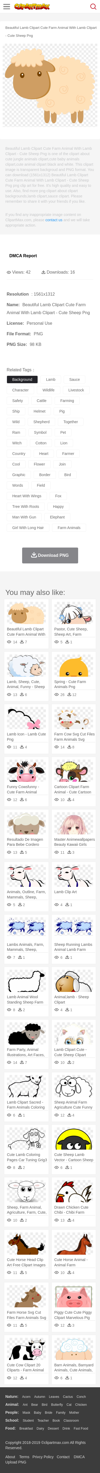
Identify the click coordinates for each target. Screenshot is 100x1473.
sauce (74, 379)
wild (15, 422)
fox (58, 496)
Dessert (53, 1428)
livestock (76, 390)
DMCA (79, 1457)
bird (67, 475)
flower (39, 464)
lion (63, 443)
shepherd (41, 422)
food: (10, 1428)
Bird (44, 1405)
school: (12, 1420)
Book (56, 1420)
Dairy (40, 1428)
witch (17, 443)
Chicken (81, 1405)
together (70, 422)
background (22, 379)
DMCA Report (23, 256)
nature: (11, 1396)
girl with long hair (28, 528)
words (17, 485)
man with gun (24, 517)
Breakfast (26, 1428)
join (62, 464)
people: (12, 1412)
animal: (12, 1404)
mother (74, 1413)
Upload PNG (15, 1462)
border (44, 475)
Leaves (54, 1397)
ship (16, 411)
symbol (40, 432)
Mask (26, 1413)
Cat (69, 1405)
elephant (57, 517)
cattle (42, 401)
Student (28, 1420)
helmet (39, 411)
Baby (37, 1413)
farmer (68, 453)
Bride (48, 1413)
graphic (18, 475)
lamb (50, 379)
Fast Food (81, 1428)
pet (63, 432)
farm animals (69, 528)
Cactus (68, 1397)
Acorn (26, 1397)
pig (62, 411)
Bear (34, 1405)
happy (58, 506)
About (10, 1457)
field (41, 485)
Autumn (39, 1397)
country (18, 453)
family (60, 1413)
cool (16, 464)
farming (67, 401)
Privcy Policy (43, 1457)
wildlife (48, 390)
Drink (66, 1428)
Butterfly (57, 1405)
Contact (63, 1457)
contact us (53, 220)
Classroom (71, 1420)
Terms (24, 1457)
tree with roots (25, 506)
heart (43, 453)
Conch (81, 1397)
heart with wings (26, 496)
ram (16, 432)
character (20, 390)
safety (17, 401)
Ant (25, 1405)
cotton (40, 443)
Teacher (43, 1420)
